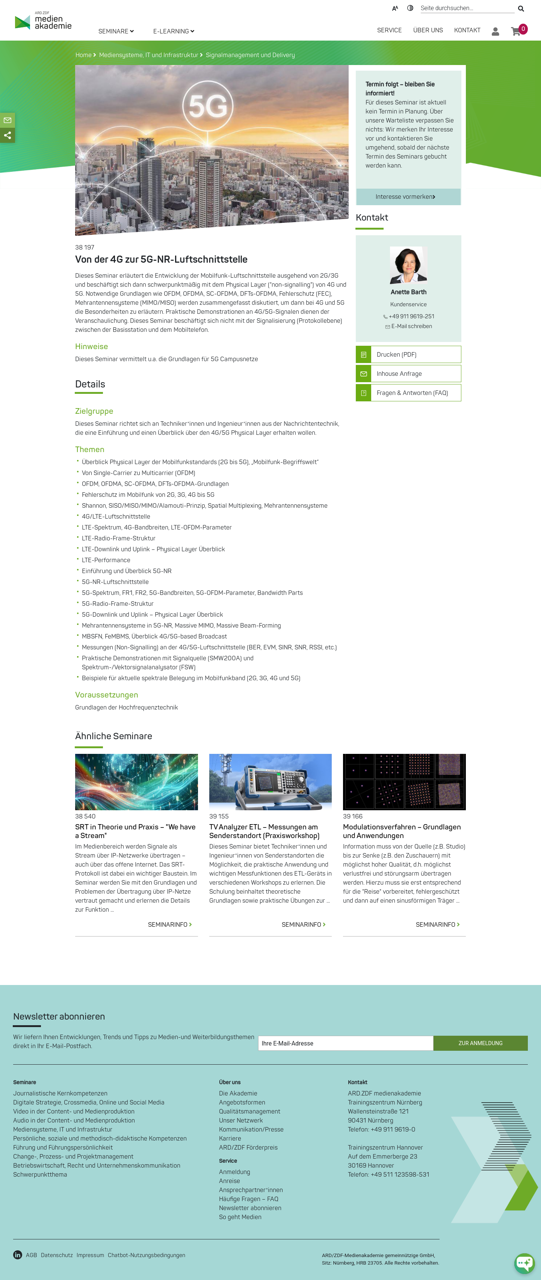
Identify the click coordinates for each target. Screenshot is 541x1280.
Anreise (229, 1181)
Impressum (90, 1255)
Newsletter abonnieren (250, 1208)
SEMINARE (116, 31)
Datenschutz (57, 1255)
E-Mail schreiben (408, 326)
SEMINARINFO (173, 925)
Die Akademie (238, 1093)
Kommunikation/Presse (251, 1129)
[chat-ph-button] (524, 1263)
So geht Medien (240, 1217)
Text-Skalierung (395, 8)
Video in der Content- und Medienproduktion (73, 1111)
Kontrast (410, 8)
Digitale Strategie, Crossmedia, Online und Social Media (89, 1102)
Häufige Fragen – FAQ (248, 1199)
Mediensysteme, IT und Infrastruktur (62, 1129)
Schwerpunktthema (40, 1175)
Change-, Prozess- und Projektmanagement (73, 1156)
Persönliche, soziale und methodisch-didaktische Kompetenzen (100, 1138)
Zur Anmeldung (481, 1043)
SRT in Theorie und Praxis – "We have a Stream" (135, 831)
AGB (31, 1255)
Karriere (230, 1138)
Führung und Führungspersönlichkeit (63, 1147)
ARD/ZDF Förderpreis (248, 1147)
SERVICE (389, 30)
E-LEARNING (173, 31)
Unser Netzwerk (241, 1120)
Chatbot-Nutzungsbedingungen (146, 1255)
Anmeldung (234, 1172)
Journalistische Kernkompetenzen (60, 1093)
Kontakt (467, 30)
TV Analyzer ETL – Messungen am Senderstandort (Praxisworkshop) (264, 831)
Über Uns (428, 30)
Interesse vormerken (405, 197)
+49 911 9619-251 (408, 316)
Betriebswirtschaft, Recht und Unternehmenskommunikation (96, 1166)
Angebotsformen (242, 1102)
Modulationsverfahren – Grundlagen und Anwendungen (402, 831)
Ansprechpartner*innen (251, 1190)
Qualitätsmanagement (249, 1111)
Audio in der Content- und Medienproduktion (74, 1120)
